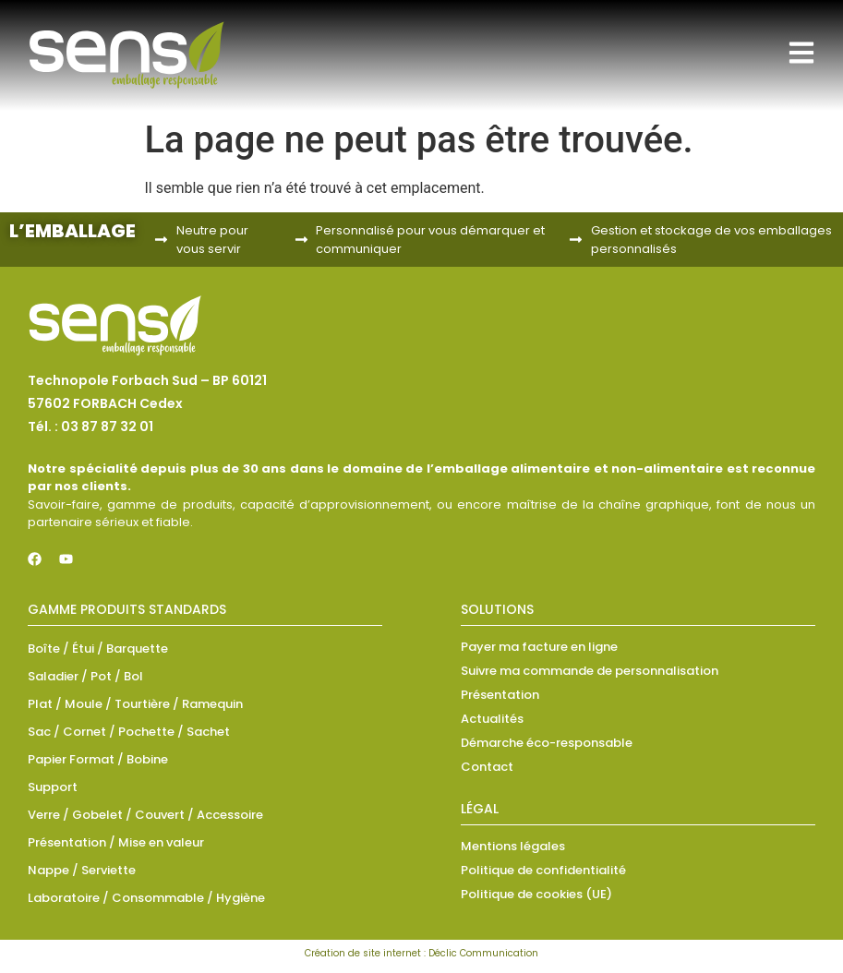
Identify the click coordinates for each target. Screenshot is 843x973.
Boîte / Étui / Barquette (98, 648)
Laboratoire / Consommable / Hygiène (146, 898)
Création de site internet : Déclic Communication (421, 953)
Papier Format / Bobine (98, 759)
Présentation (500, 694)
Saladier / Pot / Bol (85, 676)
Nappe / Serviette (82, 870)
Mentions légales (513, 846)
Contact (487, 766)
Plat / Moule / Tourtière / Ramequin (135, 704)
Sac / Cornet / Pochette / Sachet (129, 731)
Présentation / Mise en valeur (116, 842)
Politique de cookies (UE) (536, 894)
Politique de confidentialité (543, 870)
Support (53, 787)
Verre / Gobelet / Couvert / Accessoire (145, 814)
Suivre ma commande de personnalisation (589, 670)
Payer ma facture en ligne (539, 646)
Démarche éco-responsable (546, 742)
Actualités (492, 718)
